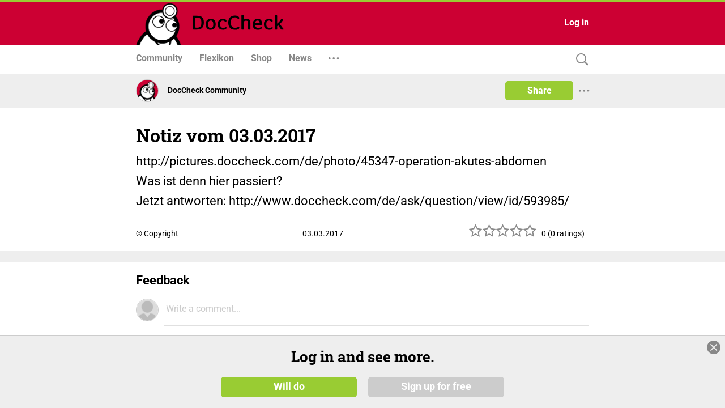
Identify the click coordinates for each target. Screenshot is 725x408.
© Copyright (157, 233)
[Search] (579, 59)
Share (539, 90)
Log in (576, 22)
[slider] (503, 234)
